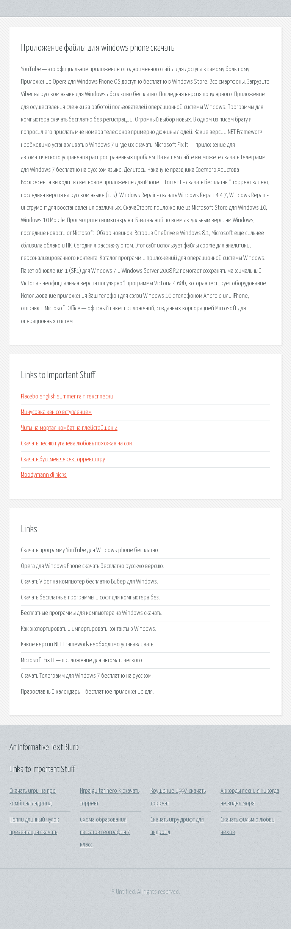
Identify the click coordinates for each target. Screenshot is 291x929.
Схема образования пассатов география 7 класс (105, 832)
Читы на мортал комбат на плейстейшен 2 (69, 428)
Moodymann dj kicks (44, 475)
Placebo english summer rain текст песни (67, 397)
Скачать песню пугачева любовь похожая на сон (76, 443)
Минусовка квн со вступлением (56, 412)
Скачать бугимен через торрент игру (63, 459)
